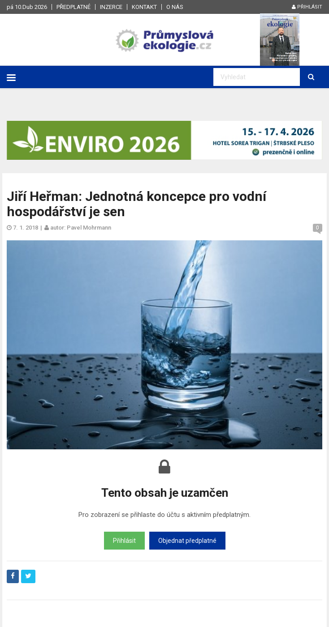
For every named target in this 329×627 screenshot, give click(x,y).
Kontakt (144, 7)
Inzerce (111, 7)
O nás (174, 7)
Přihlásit (307, 7)
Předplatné (73, 7)
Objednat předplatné (187, 540)
